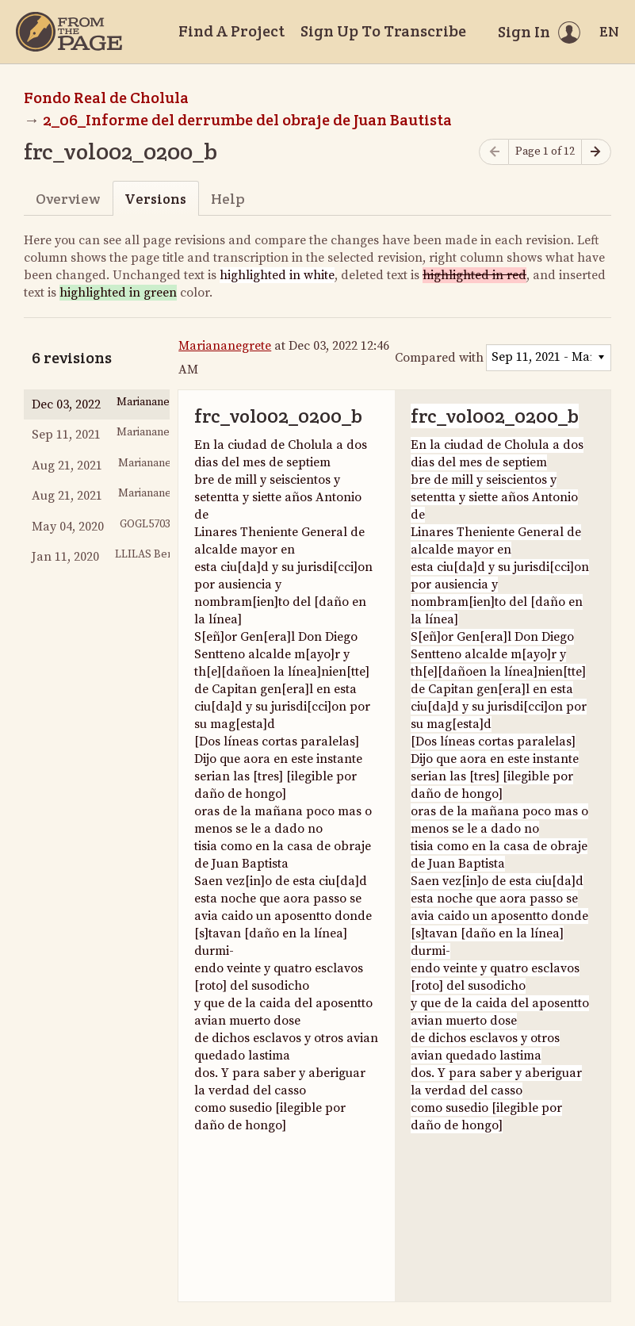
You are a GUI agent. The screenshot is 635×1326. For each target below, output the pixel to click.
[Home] (69, 32)
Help (228, 199)
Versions (155, 199)
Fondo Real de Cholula (106, 97)
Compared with (439, 357)
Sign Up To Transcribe (383, 31)
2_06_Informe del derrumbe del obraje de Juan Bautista (247, 119)
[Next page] (596, 152)
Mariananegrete (224, 346)
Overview (68, 199)
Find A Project (231, 31)
